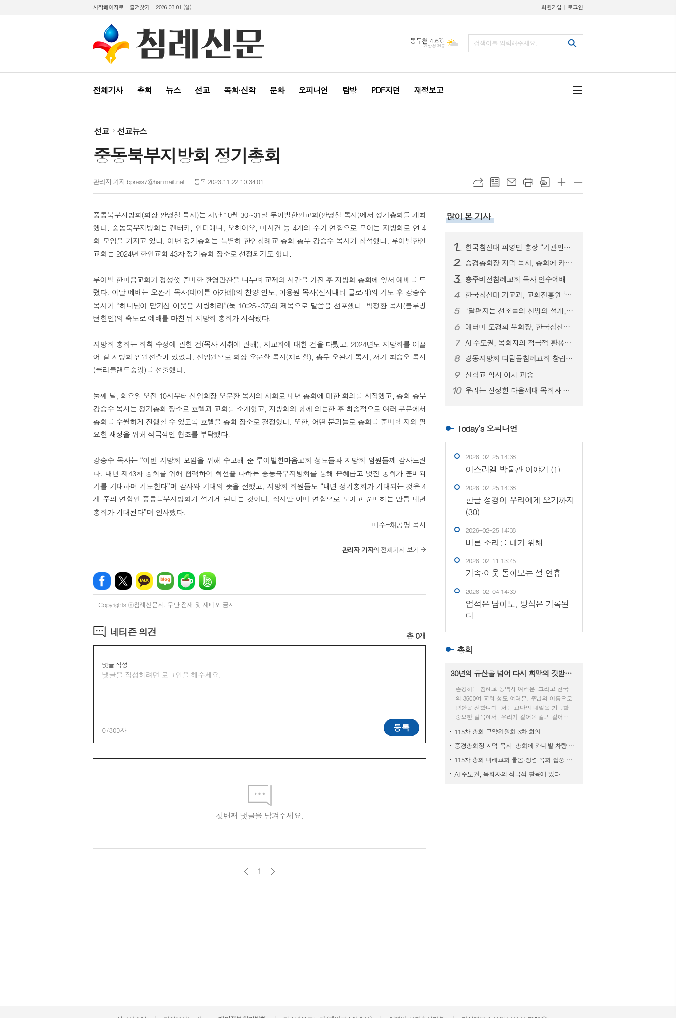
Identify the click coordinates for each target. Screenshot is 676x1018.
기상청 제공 (434, 46)
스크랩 (545, 182)
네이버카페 (186, 581)
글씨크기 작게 (578, 182)
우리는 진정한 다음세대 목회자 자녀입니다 (520, 390)
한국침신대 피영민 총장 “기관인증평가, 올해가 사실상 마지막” (520, 247)
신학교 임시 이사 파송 (499, 374)
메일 (511, 182)
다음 (273, 871)
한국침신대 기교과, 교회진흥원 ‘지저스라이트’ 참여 (520, 295)
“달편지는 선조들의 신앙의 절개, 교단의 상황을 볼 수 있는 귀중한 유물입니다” (520, 311)
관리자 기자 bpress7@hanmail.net (139, 181)
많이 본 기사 (468, 216)
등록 (401, 727)
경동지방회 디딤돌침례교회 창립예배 (520, 358)
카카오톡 (144, 581)
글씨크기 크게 (561, 182)
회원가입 (551, 7)
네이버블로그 (165, 581)
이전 (246, 871)
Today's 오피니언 (487, 428)
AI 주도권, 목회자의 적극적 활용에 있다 (520, 343)
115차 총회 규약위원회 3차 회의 (497, 731)
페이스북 (102, 581)
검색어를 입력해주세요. (505, 43)
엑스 (123, 581)
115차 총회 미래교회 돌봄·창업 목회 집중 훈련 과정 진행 (516, 759)
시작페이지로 (108, 7)
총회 (464, 650)
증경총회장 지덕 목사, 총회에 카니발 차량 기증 (520, 263)
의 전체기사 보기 (380, 549)
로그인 (575, 7)
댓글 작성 (115, 664)
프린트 (528, 182)
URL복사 (478, 182)
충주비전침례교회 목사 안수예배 (515, 279)
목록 (495, 182)
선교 (101, 131)
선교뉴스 (132, 131)
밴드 (207, 581)
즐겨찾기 (140, 7)
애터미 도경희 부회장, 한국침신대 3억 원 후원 (520, 326)
